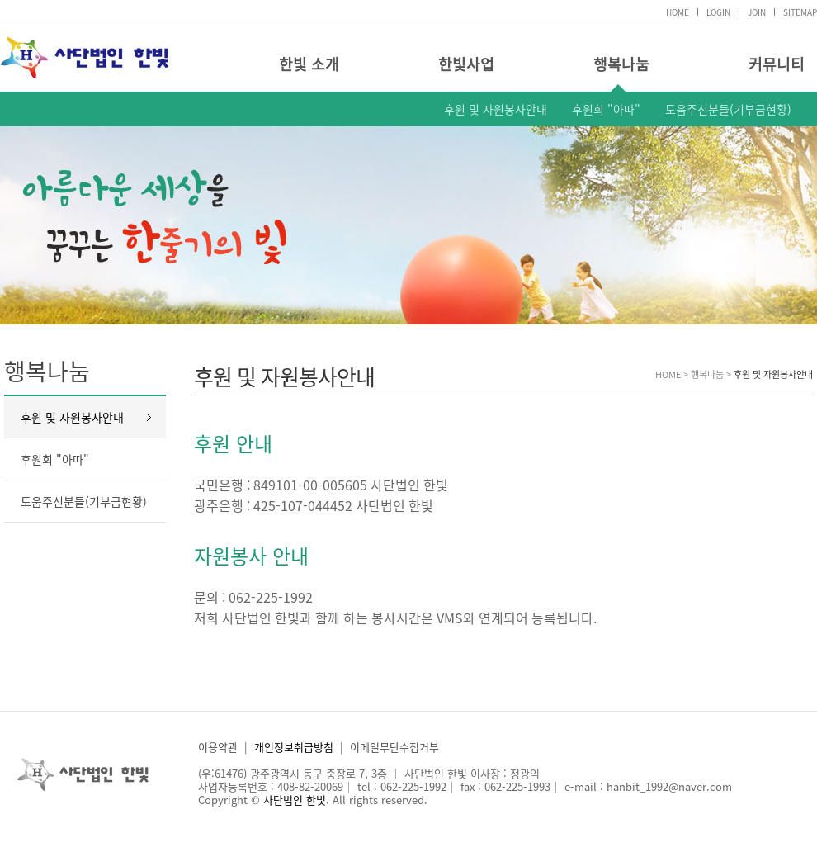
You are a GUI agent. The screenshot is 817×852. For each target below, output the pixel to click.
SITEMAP (800, 12)
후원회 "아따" (606, 109)
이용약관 (218, 747)
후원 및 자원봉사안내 (495, 109)
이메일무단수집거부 (394, 747)
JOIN (757, 12)
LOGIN (718, 12)
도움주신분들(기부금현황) (728, 109)
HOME (677, 12)
